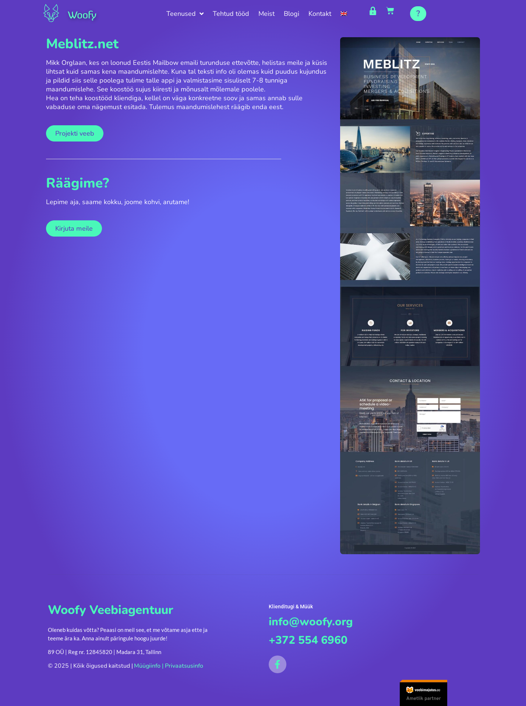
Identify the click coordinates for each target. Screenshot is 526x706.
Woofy (86, 14)
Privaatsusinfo (184, 667)
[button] (418, 13)
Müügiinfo (147, 667)
